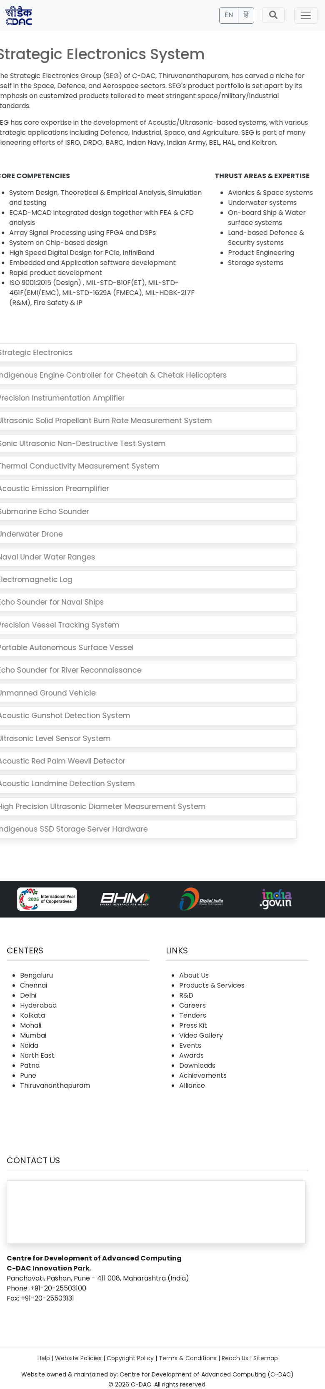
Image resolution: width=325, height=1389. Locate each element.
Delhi (28, 995)
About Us (194, 975)
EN (229, 15)
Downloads (197, 1065)
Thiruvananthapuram (55, 1085)
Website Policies (78, 1358)
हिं (246, 15)
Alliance (192, 1085)
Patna (30, 1065)
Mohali (30, 1025)
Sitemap (265, 1358)
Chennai (33, 985)
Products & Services (212, 985)
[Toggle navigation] (306, 15)
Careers (192, 1005)
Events (190, 1045)
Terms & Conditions (188, 1358)
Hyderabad (38, 1005)
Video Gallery (201, 1035)
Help (44, 1358)
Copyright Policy (130, 1358)
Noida (29, 1045)
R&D (186, 995)
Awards (191, 1055)
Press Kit (193, 1025)
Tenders (192, 1015)
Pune (28, 1075)
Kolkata (32, 1015)
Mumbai (33, 1035)
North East (37, 1055)
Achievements (203, 1075)
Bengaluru (36, 975)
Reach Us (235, 1358)
